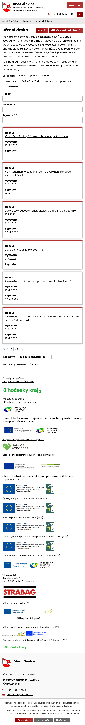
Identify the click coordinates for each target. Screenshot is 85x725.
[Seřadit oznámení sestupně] (13, 94)
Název (7, 93)
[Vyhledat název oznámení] (42, 99)
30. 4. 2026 (11, 299)
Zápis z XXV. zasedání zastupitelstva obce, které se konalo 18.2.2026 (40, 212)
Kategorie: (8, 76)
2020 (22, 76)
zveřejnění (12, 86)
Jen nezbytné (43, 720)
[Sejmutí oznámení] (42, 120)
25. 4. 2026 (11, 232)
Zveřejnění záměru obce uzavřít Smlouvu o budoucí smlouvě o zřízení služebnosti (42, 318)
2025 (34, 76)
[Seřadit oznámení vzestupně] (13, 93)
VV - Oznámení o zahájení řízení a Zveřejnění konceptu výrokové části (38, 173)
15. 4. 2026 (11, 145)
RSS (41, 30)
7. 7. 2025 (10, 258)
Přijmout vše (24, 720)
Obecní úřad (28, 21)
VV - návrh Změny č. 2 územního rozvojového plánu (39, 136)
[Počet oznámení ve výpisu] (47, 357)
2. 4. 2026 (10, 184)
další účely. (68, 705)
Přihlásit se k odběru (66, 30)
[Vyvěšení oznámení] (42, 109)
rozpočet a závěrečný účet (22, 81)
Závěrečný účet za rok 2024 (24, 249)
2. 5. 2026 (10, 154)
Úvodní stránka (10, 21)
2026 (46, 76)
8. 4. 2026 (10, 223)
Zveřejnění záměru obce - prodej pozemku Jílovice (38, 281)
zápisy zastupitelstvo (58, 81)
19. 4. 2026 (11, 193)
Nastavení (61, 720)
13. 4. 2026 (11, 290)
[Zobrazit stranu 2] (11, 349)
